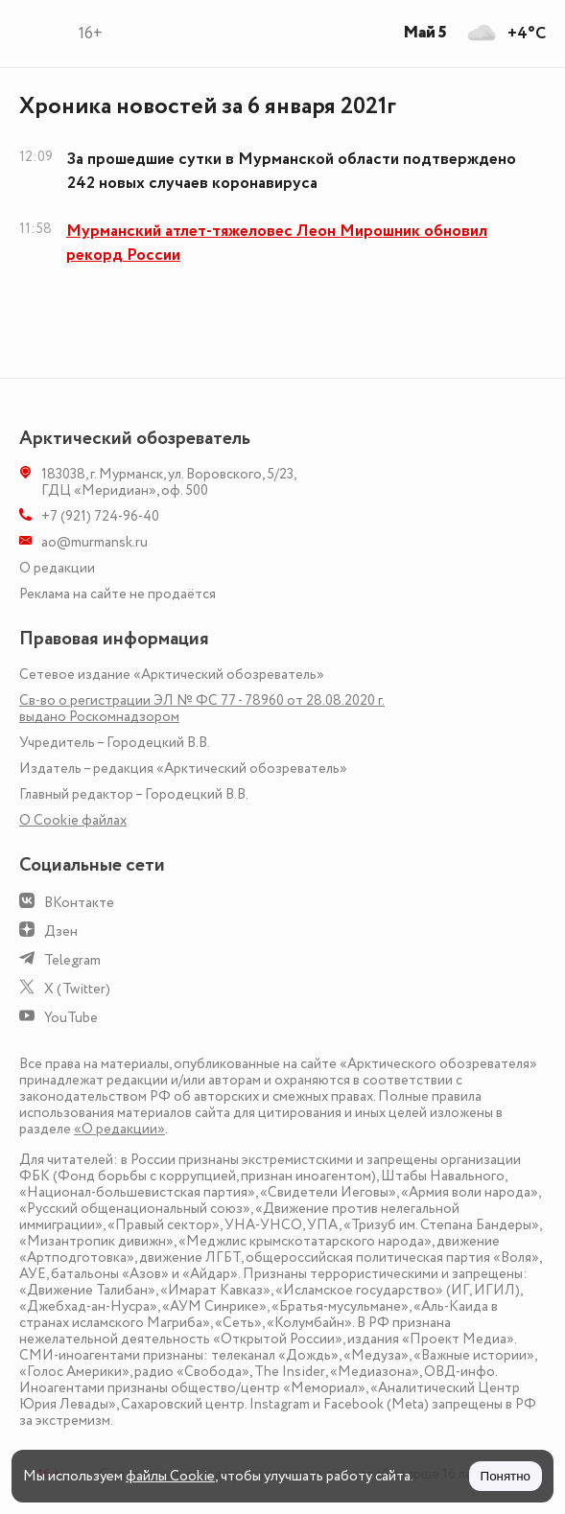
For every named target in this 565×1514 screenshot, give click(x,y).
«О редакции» (119, 1129)
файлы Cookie (170, 1476)
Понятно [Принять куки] (505, 1476)
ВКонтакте (79, 903)
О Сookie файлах (73, 820)
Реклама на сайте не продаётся (117, 594)
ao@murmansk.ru (94, 542)
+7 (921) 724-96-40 (100, 516)
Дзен (61, 931)
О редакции (57, 568)
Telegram (72, 960)
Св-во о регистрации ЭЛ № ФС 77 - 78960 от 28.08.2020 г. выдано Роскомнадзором (202, 708)
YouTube (71, 1018)
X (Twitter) (77, 989)
